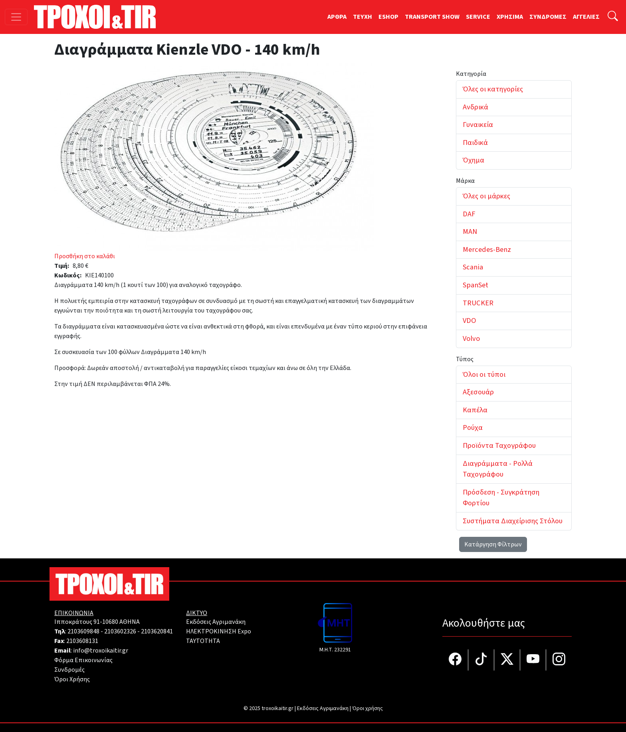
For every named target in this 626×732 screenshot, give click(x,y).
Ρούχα (473, 427)
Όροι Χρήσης (72, 679)
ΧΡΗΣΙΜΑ (510, 16)
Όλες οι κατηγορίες (493, 89)
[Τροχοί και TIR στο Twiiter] (507, 660)
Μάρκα (465, 180)
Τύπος (464, 359)
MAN (470, 231)
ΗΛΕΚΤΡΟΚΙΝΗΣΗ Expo (218, 631)
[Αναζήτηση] (612, 17)
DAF (469, 214)
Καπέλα (475, 410)
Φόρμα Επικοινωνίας (83, 660)
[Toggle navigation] (16, 17)
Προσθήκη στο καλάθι (84, 256)
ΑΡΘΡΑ (337, 16)
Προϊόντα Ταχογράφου (499, 445)
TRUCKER (478, 303)
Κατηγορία (471, 73)
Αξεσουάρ (478, 392)
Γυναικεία (478, 124)
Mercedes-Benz (487, 249)
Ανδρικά (475, 107)
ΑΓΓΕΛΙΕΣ (586, 16)
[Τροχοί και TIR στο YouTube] (533, 660)
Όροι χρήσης (367, 708)
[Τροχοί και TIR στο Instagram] (559, 660)
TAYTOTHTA (203, 641)
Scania (473, 267)
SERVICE (478, 16)
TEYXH (362, 16)
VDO (469, 320)
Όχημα (473, 160)
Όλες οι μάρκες (486, 196)
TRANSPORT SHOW (432, 16)
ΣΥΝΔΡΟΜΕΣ (548, 16)
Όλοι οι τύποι (484, 374)
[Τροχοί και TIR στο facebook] (455, 660)
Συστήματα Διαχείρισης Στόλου (513, 521)
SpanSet (475, 285)
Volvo (471, 338)
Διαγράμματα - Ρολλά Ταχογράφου (498, 469)
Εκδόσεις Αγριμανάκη (216, 621)
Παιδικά (475, 142)
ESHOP (388, 16)
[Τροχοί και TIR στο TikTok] (481, 660)
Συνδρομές (69, 669)
